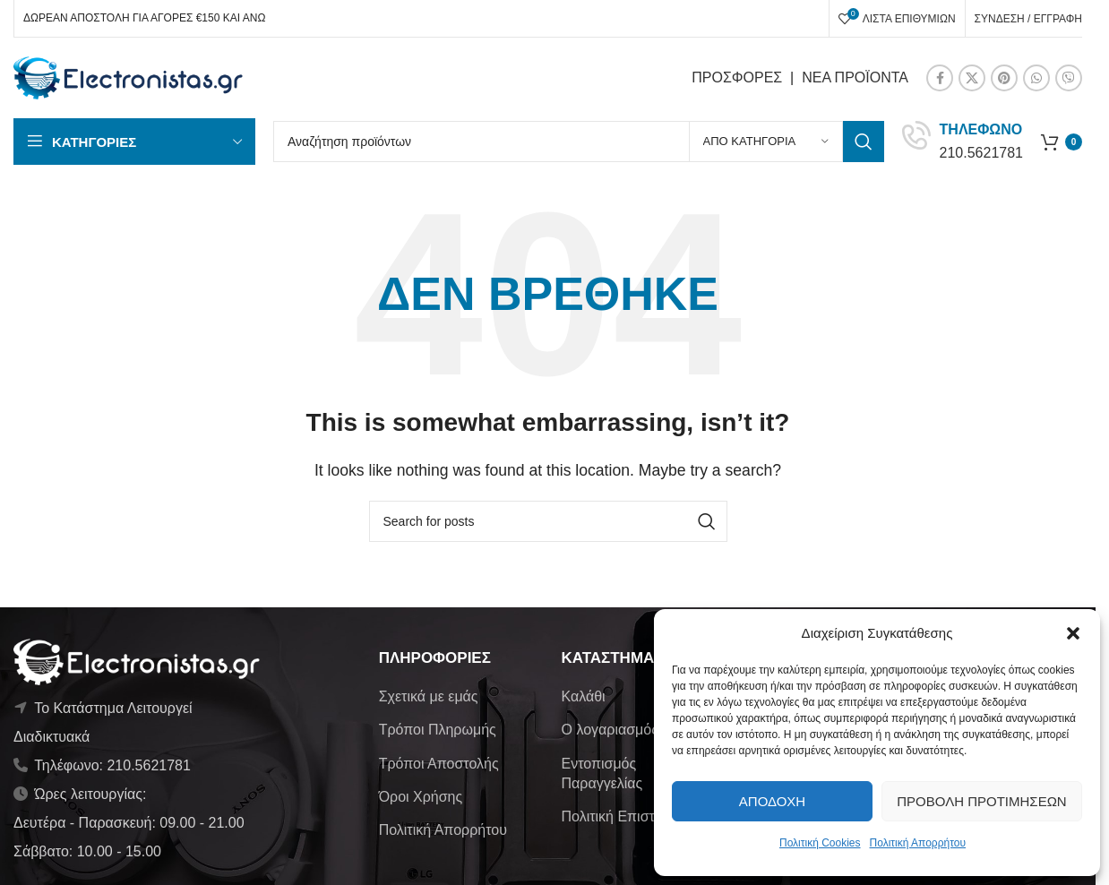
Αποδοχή (772, 801)
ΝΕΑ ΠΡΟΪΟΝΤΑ (855, 77)
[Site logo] (128, 76)
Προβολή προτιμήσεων (981, 801)
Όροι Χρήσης (421, 796)
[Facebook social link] (939, 77)
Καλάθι (583, 696)
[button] (1073, 633)
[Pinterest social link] (1004, 77)
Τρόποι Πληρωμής (437, 729)
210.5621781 (981, 152)
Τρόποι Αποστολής (439, 763)
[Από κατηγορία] (766, 141)
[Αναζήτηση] (578, 141)
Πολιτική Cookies (820, 843)
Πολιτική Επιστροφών (629, 816)
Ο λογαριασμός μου (623, 729)
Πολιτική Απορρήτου (918, 843)
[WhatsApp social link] (1036, 77)
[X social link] (972, 77)
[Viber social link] (1068, 77)
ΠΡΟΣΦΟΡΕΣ (737, 77)
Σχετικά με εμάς (428, 696)
